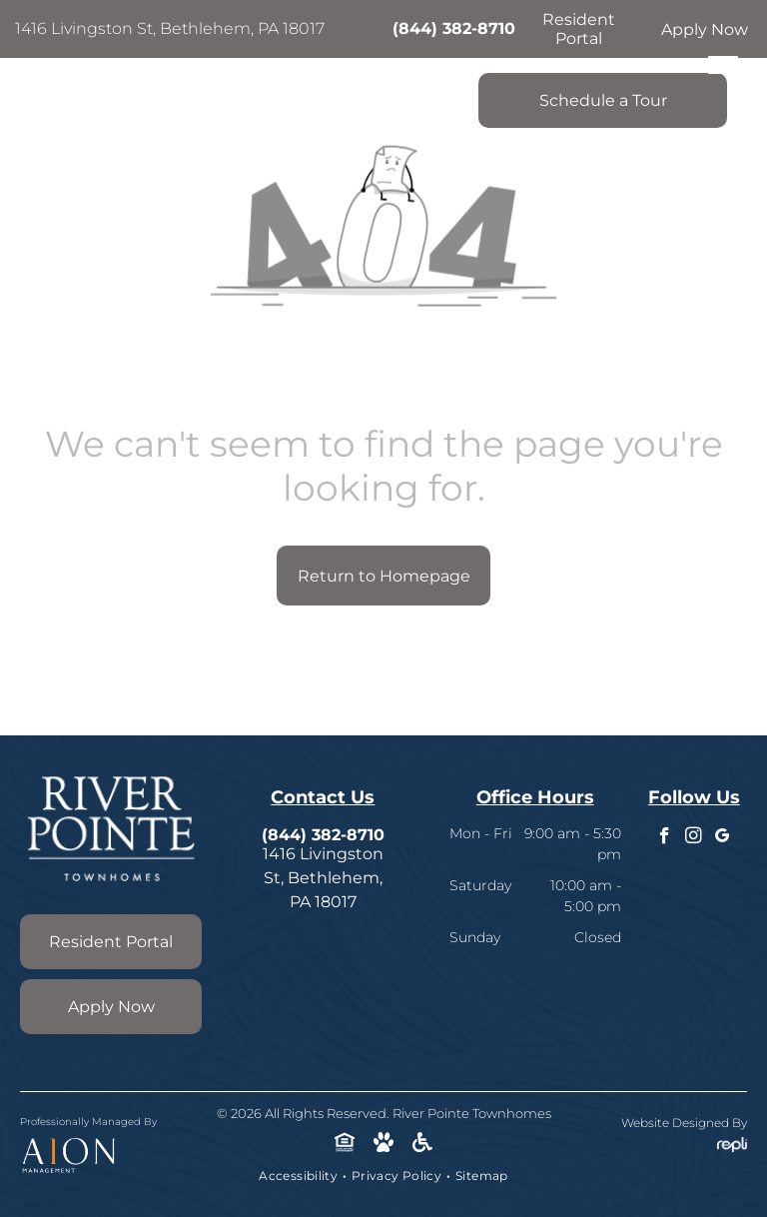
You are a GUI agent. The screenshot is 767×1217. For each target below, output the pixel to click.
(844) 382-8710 (453, 28)
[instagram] (693, 838)
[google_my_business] (722, 838)
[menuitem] (300, 1176)
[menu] (723, 65)
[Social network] (345, 1144)
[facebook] (664, 838)
